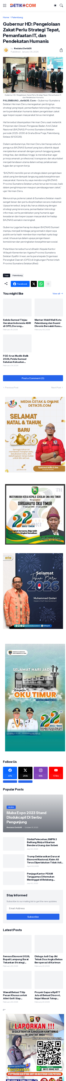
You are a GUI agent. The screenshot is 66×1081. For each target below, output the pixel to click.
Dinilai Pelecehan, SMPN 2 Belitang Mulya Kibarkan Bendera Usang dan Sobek (42, 842)
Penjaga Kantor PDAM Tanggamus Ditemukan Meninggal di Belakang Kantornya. (40, 876)
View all (56, 293)
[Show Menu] (4, 5)
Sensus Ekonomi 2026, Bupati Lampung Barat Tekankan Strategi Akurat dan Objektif (16, 959)
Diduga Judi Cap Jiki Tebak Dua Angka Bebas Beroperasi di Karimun (49, 959)
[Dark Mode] (55, 5)
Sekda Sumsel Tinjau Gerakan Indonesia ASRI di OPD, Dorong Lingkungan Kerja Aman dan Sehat (17, 322)
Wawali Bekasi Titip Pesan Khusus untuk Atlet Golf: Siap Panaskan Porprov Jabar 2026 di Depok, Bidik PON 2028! (17, 995)
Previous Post (11, 387)
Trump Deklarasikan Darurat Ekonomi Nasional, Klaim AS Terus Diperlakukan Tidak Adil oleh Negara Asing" (44, 859)
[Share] (60, 50)
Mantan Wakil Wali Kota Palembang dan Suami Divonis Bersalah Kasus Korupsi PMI (48, 322)
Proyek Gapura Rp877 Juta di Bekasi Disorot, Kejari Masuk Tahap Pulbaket (47, 995)
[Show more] (48, 284)
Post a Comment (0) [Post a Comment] (33, 378)
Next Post (56, 387)
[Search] (61, 5)
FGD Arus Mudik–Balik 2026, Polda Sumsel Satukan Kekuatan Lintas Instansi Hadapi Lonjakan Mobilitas (15, 358)
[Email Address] (33, 908)
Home (6, 17)
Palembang (17, 17)
